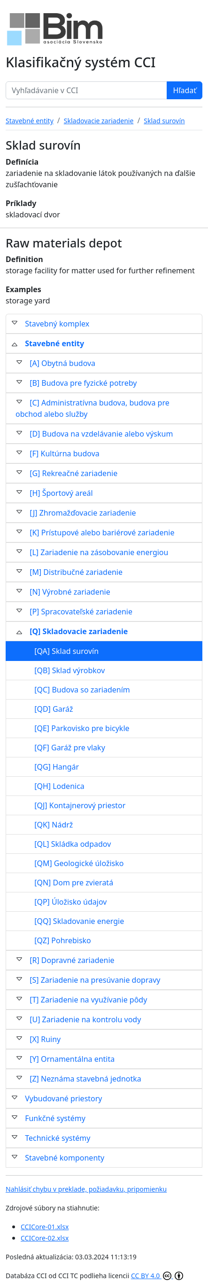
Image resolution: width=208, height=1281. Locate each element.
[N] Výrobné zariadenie (70, 592)
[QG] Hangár (56, 767)
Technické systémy (57, 1138)
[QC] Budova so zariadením (82, 689)
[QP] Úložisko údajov (70, 902)
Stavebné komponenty (64, 1158)
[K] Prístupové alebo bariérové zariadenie (102, 532)
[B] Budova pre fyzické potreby (83, 383)
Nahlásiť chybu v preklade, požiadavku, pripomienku (86, 1189)
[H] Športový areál (61, 493)
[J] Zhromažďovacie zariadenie (83, 513)
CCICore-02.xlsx (45, 1237)
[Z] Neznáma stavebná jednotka (85, 1079)
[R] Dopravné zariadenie (72, 960)
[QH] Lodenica (59, 786)
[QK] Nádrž (53, 825)
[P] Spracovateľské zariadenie (81, 611)
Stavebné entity (54, 343)
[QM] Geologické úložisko (78, 863)
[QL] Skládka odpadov (72, 844)
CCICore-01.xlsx (45, 1226)
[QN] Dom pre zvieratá (73, 882)
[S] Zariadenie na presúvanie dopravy (95, 980)
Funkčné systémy (55, 1118)
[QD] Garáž (53, 709)
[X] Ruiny (45, 1039)
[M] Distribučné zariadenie (76, 572)
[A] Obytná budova (62, 363)
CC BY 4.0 (157, 1275)
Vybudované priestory (63, 1098)
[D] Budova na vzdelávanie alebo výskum (101, 434)
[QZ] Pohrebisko (62, 940)
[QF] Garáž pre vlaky (69, 747)
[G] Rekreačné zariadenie (73, 473)
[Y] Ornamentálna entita (72, 1059)
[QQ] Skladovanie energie (79, 921)
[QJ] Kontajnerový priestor (79, 805)
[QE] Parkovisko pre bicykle (81, 728)
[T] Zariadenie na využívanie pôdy (88, 1000)
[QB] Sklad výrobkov (69, 670)
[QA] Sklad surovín (66, 651)
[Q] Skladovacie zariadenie (79, 631)
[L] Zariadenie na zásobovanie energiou (99, 552)
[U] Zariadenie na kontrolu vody (85, 1019)
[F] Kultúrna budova (65, 453)
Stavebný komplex (57, 323)
